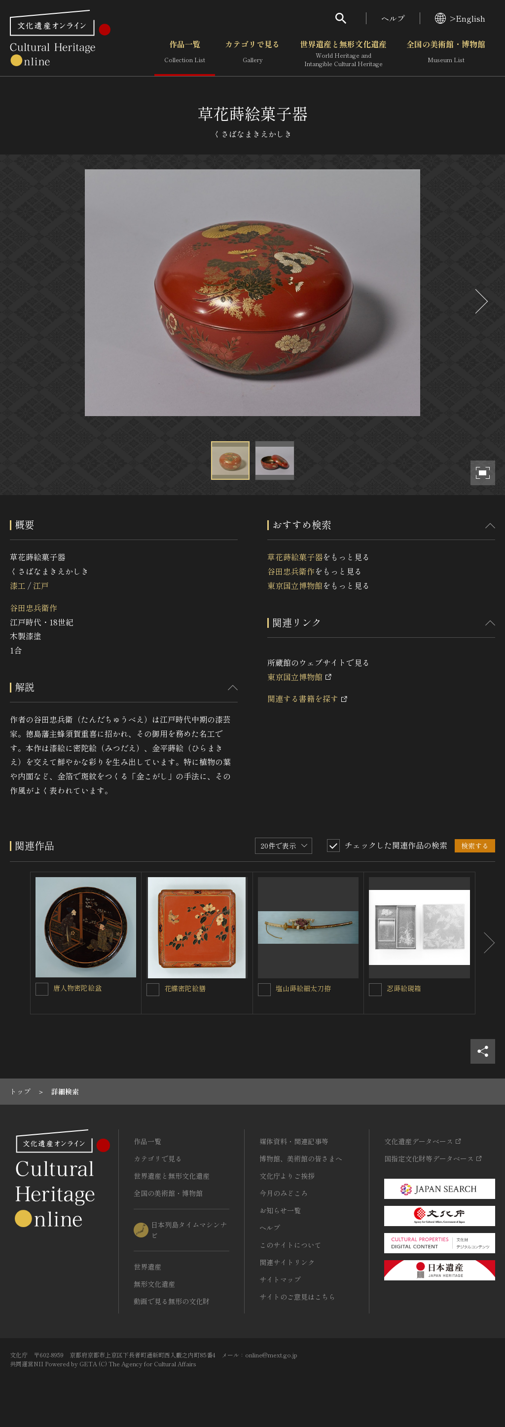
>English (460, 18)
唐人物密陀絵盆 (77, 988)
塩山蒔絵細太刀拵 (303, 988)
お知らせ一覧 (280, 1210)
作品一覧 (184, 54)
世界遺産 (147, 1267)
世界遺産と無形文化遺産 (343, 54)
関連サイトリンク (287, 1262)
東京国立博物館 (295, 585)
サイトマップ (280, 1279)
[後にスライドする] (480, 301)
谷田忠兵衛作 (33, 608)
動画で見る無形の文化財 (172, 1301)
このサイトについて (290, 1245)
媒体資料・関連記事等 (293, 1141)
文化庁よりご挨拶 (287, 1176)
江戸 (41, 585)
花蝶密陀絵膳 (185, 988)
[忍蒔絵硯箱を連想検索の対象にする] (375, 989)
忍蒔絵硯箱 (404, 988)
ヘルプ (393, 18)
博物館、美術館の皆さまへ (300, 1158)
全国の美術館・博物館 (445, 54)
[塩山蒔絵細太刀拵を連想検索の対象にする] (264, 989)
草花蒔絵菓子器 (295, 557)
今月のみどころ (283, 1193)
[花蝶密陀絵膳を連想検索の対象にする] (152, 989)
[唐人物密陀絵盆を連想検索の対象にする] (42, 989)
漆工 (18, 585)
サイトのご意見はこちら (297, 1297)
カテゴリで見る (252, 54)
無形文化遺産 (154, 1284)
